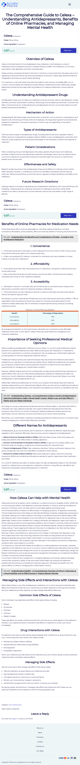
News (40, 733)
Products (40, 737)
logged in (14, 719)
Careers (40, 742)
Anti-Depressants (15, 705)
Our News (40, 751)
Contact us (40, 746)
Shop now (68, 50)
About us (40, 728)
